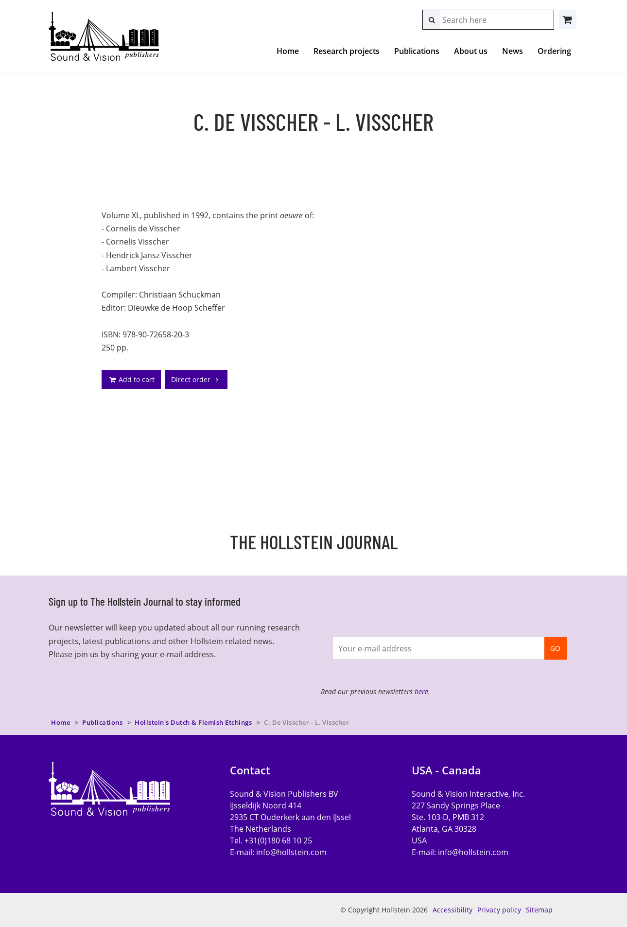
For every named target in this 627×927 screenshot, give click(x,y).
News (512, 51)
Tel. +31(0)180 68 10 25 (271, 840)
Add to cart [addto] (131, 379)
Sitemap (539, 909)
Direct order (196, 379)
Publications (416, 51)
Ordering (554, 51)
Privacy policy (499, 909)
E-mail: (278, 852)
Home (288, 51)
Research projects (347, 51)
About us (471, 51)
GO (555, 648)
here (421, 691)
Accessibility (452, 909)
